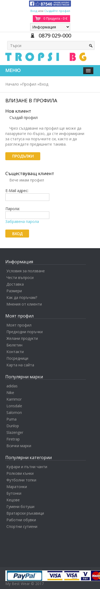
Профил (29, 84)
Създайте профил (57, 11)
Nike (10, 392)
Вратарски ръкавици (25, 513)
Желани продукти (22, 338)
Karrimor (14, 399)
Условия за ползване (25, 270)
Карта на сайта (20, 364)
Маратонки (16, 486)
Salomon (14, 412)
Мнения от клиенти (24, 304)
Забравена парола (22, 221)
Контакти (15, 351)
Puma (11, 419)
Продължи (23, 156)
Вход (33, 11)
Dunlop (12, 425)
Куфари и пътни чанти (26, 466)
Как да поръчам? (21, 297)
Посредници (17, 358)
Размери (14, 290)
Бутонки (13, 493)
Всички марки (18, 445)
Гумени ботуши (20, 506)
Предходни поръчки (24, 331)
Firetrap (13, 439)
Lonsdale (14, 405)
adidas (12, 385)
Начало (12, 84)
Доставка (15, 284)
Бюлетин (14, 345)
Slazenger (14, 432)
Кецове (13, 499)
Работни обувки (21, 519)
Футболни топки (21, 479)
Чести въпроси (20, 277)
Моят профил (18, 325)
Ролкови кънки (20, 473)
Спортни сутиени (21, 526)
